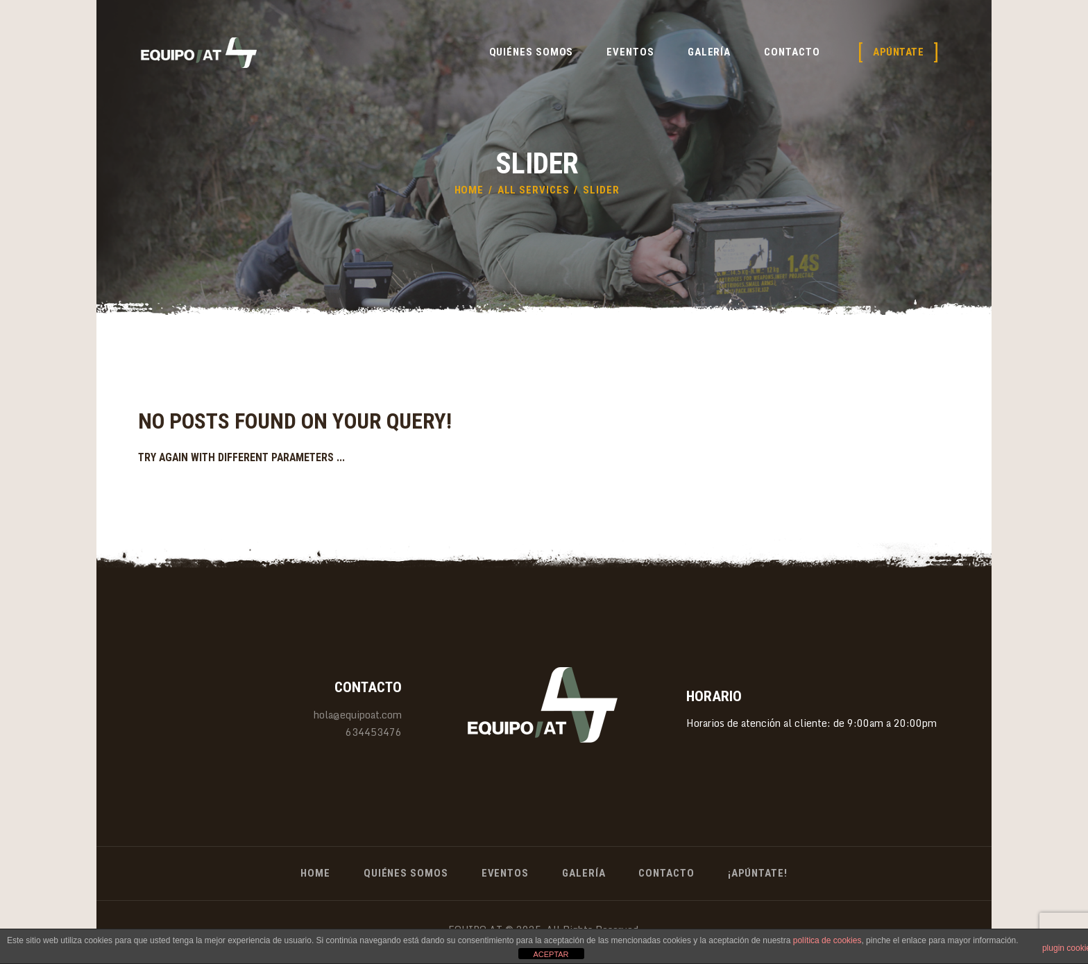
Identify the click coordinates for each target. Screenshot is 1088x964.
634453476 (374, 732)
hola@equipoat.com (358, 715)
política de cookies (827, 940)
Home (469, 190)
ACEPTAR (550, 954)
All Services (534, 190)
